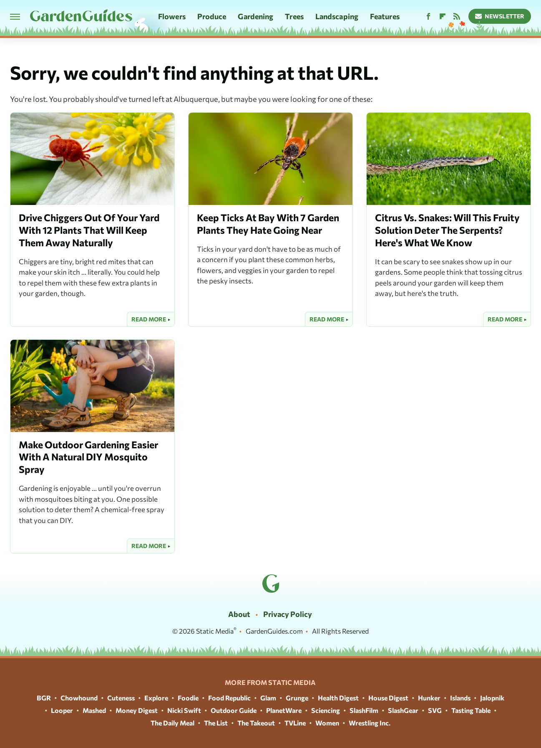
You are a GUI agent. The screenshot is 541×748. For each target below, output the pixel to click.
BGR (44, 698)
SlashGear (403, 710)
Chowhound (79, 698)
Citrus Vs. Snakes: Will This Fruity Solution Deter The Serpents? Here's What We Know (447, 230)
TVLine (295, 723)
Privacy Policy (287, 614)
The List (216, 723)
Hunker (429, 698)
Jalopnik (492, 698)
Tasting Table (471, 710)
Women (327, 723)
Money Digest (137, 710)
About (239, 614)
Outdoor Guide (234, 710)
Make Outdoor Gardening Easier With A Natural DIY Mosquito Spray (88, 457)
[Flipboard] (442, 16)
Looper (62, 710)
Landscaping (336, 16)
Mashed (94, 710)
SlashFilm (364, 710)
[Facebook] (428, 16)
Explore (156, 698)
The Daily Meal (172, 723)
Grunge (297, 698)
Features (385, 16)
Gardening (255, 16)
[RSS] (457, 16)
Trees (294, 16)
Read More (148, 319)
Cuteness (121, 698)
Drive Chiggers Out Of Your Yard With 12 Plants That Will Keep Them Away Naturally (89, 230)
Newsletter (500, 16)
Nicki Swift (184, 710)
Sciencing (325, 710)
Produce (211, 16)
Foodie (188, 698)
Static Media (215, 631)
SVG (435, 710)
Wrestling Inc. (369, 723)
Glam (268, 698)
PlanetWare (284, 710)
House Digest (388, 698)
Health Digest (338, 698)
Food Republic (229, 698)
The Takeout (256, 723)
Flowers (172, 16)
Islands (460, 698)
